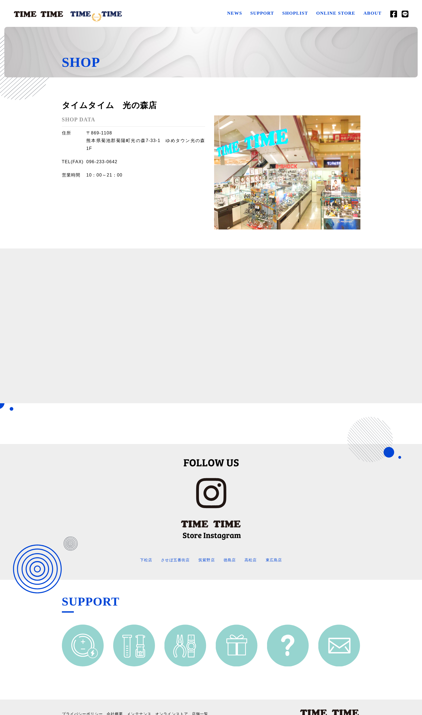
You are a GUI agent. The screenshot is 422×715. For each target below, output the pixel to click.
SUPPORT (260, 13)
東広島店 (279, 559)
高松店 (255, 559)
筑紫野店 (206, 559)
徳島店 (232, 559)
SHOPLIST (293, 13)
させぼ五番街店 (172, 559)
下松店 (140, 559)
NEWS (232, 13)
